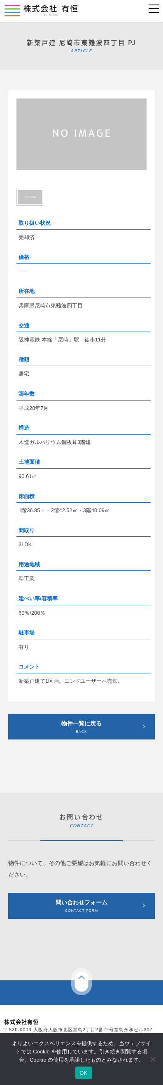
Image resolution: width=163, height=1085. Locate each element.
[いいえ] (153, 1059)
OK (83, 1073)
